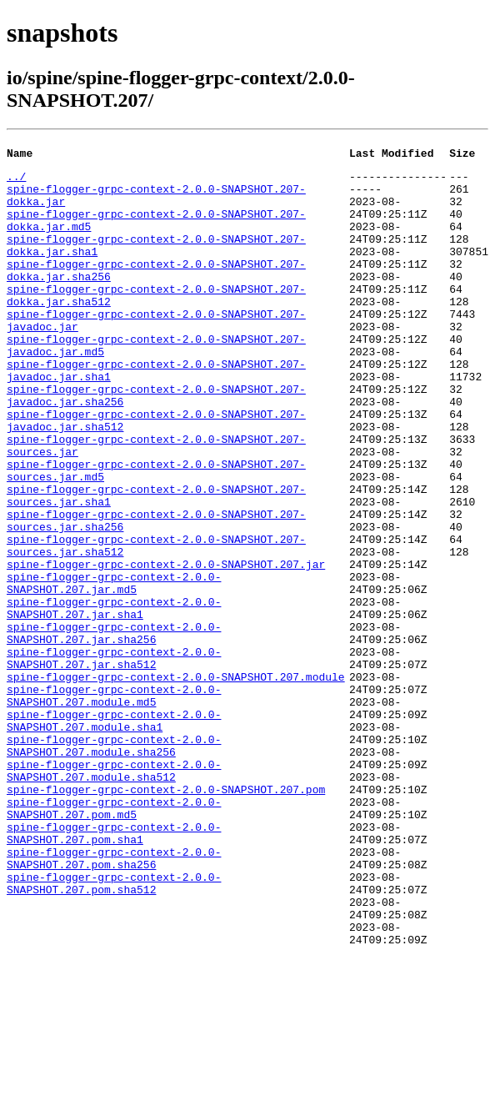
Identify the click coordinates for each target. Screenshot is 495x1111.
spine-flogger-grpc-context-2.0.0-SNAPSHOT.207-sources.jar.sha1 (156, 564)
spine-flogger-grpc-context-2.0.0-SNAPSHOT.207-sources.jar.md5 (156, 534)
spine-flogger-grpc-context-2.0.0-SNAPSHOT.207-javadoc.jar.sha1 (156, 414)
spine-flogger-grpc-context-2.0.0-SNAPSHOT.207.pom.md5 (114, 939)
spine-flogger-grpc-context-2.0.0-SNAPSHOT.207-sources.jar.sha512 (156, 624)
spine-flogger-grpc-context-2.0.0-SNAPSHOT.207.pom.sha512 (114, 1029)
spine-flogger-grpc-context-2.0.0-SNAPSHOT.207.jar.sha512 (114, 759)
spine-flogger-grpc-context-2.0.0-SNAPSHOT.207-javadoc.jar (156, 354)
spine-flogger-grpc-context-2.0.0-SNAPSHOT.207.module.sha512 (114, 894)
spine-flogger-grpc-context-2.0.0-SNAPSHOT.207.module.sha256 (114, 864)
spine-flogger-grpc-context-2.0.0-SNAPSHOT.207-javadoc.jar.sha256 (156, 444)
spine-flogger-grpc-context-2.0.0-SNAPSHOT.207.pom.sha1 (114, 969)
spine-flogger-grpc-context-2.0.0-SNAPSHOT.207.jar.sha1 (114, 699)
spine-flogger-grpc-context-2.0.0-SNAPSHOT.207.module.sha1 (114, 834)
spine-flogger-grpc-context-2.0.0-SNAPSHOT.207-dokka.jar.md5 (156, 234)
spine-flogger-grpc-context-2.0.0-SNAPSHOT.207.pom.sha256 (114, 999)
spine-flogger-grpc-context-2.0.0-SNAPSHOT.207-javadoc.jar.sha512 (156, 474)
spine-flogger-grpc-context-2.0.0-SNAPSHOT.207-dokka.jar (156, 204)
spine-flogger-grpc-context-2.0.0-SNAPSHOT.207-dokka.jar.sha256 (156, 294)
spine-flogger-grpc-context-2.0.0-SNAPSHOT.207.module (176, 781)
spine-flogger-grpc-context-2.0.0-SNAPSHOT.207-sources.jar (156, 504)
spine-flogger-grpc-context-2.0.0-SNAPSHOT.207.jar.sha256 (114, 729)
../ (16, 181)
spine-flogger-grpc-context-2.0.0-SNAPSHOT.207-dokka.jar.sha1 (156, 264)
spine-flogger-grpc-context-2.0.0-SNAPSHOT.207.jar (166, 646)
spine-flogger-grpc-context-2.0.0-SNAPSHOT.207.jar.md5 (114, 669)
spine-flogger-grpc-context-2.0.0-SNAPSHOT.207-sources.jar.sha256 (156, 594)
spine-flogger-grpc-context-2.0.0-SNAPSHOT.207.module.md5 (114, 804)
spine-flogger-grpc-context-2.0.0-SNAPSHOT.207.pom (166, 916)
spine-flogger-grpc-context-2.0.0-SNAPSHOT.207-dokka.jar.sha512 (156, 324)
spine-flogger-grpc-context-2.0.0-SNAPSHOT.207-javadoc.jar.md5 (156, 384)
